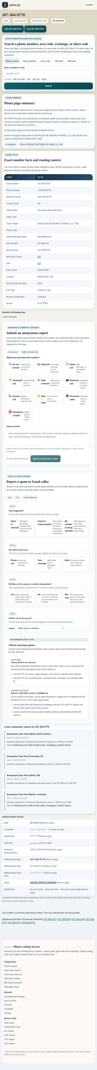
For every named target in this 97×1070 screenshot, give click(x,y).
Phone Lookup (12, 61)
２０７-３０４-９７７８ (47, 829)
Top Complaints (29, 61)
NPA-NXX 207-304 (39, 21)
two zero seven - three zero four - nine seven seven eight (59, 891)
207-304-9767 (50, 919)
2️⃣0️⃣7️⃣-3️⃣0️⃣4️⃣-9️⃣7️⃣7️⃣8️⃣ (49, 882)
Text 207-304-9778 (35, 29)
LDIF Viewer (9, 1035)
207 (39, 257)
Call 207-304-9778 (12, 29)
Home (6, 21)
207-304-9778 (28, 922)
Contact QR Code (12, 1027)
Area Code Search (12, 970)
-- (9, 317)
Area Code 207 (20, 21)
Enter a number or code (14, 68)
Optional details (13, 426)
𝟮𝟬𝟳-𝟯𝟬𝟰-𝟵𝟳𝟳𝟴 (44, 859)
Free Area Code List (13, 974)
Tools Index (9, 1023)
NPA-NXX (59, 61)
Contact (7, 1013)
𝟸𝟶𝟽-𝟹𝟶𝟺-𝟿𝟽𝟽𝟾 (43, 873)
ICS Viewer (9, 1031)
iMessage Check (11, 987)
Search (48, 86)
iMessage (72, 61)
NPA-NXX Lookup (12, 978)
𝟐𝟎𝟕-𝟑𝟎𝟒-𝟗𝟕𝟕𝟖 (42, 823)
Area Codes (46, 61)
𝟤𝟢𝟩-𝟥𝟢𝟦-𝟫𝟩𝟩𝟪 (43, 866)
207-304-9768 (64, 919)
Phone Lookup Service (27, 946)
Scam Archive (10, 1001)
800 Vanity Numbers (13, 983)
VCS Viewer (9, 1043)
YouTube (8, 1005)
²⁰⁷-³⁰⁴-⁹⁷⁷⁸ (40, 836)
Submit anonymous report (45, 459)
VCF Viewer (9, 1039)
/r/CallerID (8, 1009)
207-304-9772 (14, 922)
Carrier (12, 628)
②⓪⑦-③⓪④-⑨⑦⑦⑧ (46, 849)
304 (39, 263)
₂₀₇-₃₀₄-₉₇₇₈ (41, 843)
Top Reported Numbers (14, 996)
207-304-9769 (78, 919)
